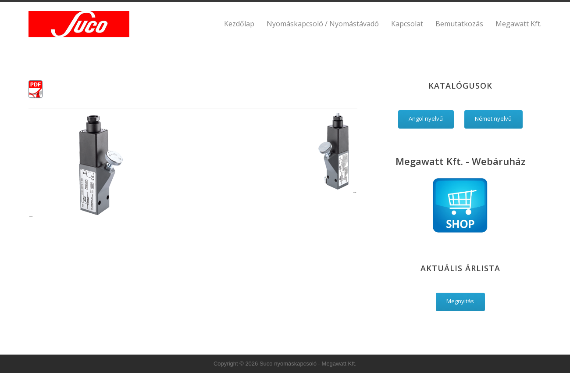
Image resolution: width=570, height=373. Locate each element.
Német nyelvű (493, 118)
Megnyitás (460, 301)
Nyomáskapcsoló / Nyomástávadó (323, 23)
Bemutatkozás (459, 23)
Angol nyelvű (426, 118)
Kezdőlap (239, 23)
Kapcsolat (407, 23)
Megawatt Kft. (518, 23)
